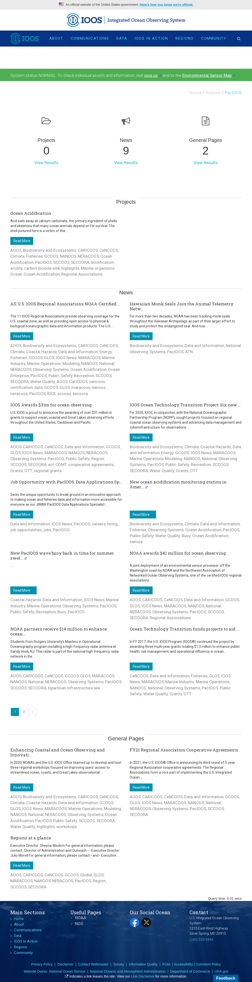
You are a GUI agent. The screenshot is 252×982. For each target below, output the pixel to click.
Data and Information (78, 351)
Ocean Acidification (30, 213)
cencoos (97, 381)
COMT (61, 464)
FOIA (166, 964)
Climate (17, 256)
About (56, 38)
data (38, 387)
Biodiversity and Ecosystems (49, 250)
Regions (184, 38)
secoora (80, 393)
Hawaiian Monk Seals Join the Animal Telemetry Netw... (182, 306)
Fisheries (34, 256)
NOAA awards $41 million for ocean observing (178, 553)
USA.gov (221, 971)
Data (121, 38)
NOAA (80, 917)
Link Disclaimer (143, 976)
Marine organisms (97, 268)
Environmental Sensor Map (208, 75)
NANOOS (68, 256)
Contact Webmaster (93, 964)
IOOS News (66, 357)
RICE (51, 393)
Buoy (186, 535)
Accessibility (183, 964)
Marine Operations (44, 363)
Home (195, 92)
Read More (21, 241)
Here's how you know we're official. (166, 4)
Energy (105, 351)
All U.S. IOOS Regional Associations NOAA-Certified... (64, 304)
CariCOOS (78, 381)
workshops (66, 826)
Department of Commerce (190, 971)
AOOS (15, 250)
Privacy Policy (42, 964)
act (51, 464)
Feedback (225, 978)
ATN (189, 351)
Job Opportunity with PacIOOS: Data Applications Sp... (66, 482)
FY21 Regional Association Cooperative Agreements (184, 750)
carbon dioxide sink (42, 268)
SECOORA (80, 262)
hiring (112, 523)
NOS (79, 923)
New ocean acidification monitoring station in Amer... (178, 484)
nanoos (99, 387)
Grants (16, 470)
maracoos (80, 387)
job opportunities (26, 529)
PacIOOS (43, 262)
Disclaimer (65, 964)
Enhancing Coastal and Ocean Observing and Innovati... (57, 752)
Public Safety (60, 375)
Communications (90, 38)
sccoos (64, 393)
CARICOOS (88, 250)
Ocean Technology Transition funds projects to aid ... (184, 629)
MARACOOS (89, 357)
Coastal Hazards (41, 351)
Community (213, 38)
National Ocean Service (67, 971)
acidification (102, 262)
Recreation (84, 375)
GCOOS (51, 256)
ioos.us (152, 75)
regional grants (48, 470)
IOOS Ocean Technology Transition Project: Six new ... (185, 405)
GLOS (49, 357)
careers (99, 523)
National (106, 363)
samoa (136, 541)
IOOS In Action (151, 38)
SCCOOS (61, 262)
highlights (70, 268)
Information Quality (143, 964)
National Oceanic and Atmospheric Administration (128, 971)
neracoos (19, 393)
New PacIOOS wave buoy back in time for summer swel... (62, 555)
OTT (28, 470)
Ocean (16, 274)
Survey (118, 964)
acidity (16, 268)
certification (21, 387)
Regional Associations (82, 274)
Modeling (71, 363)
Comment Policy (208, 964)
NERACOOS (88, 256)
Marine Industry (179, 681)
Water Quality (42, 381)
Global (86, 874)
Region (213, 92)
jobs (47, 529)
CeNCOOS (108, 250)
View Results (46, 162)
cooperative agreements (91, 464)
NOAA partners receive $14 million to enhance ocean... (58, 631)
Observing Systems (51, 369)
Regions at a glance (30, 838)
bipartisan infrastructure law (74, 687)
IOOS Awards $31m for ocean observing (51, 405)
